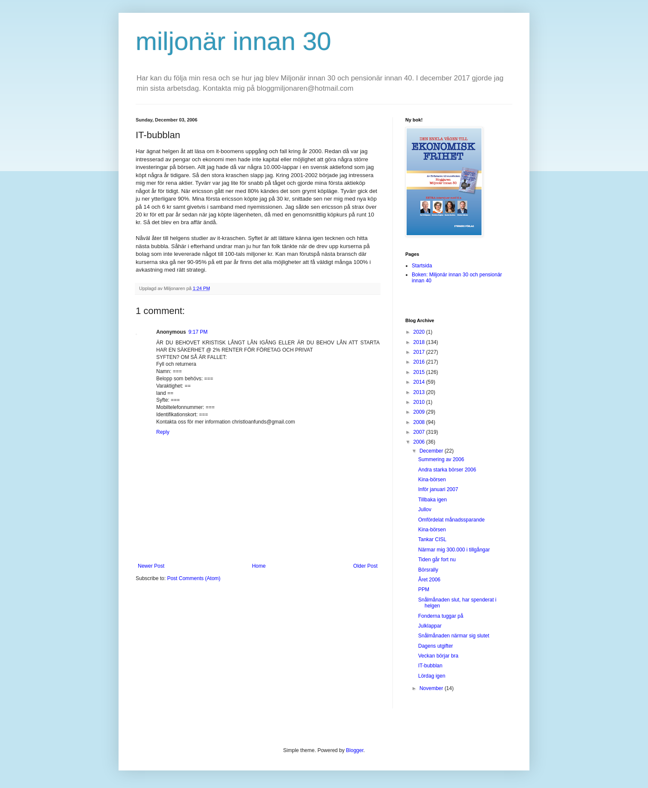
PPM (423, 589)
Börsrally (428, 570)
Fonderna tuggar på (440, 616)
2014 (419, 382)
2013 (419, 392)
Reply (162, 432)
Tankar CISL (432, 539)
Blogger (354, 750)
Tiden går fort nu (437, 560)
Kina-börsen (432, 480)
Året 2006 (429, 580)
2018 (419, 342)
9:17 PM (198, 332)
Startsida (422, 266)
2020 (419, 332)
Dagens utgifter (435, 646)
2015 (419, 372)
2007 (419, 432)
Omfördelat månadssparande (451, 520)
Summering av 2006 (441, 459)
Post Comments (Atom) (193, 578)
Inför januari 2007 (438, 489)
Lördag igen (431, 676)
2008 (419, 422)
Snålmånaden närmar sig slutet (453, 636)
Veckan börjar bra (438, 656)
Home (259, 566)
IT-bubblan (430, 666)
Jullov (424, 509)
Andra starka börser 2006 (447, 470)
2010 (419, 402)
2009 (419, 412)
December (432, 451)
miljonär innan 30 (233, 41)
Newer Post (151, 566)
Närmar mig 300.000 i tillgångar (454, 550)
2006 (419, 442)
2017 (419, 352)
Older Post (365, 566)
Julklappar (430, 626)
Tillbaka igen (432, 500)
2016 (419, 362)
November (432, 688)
